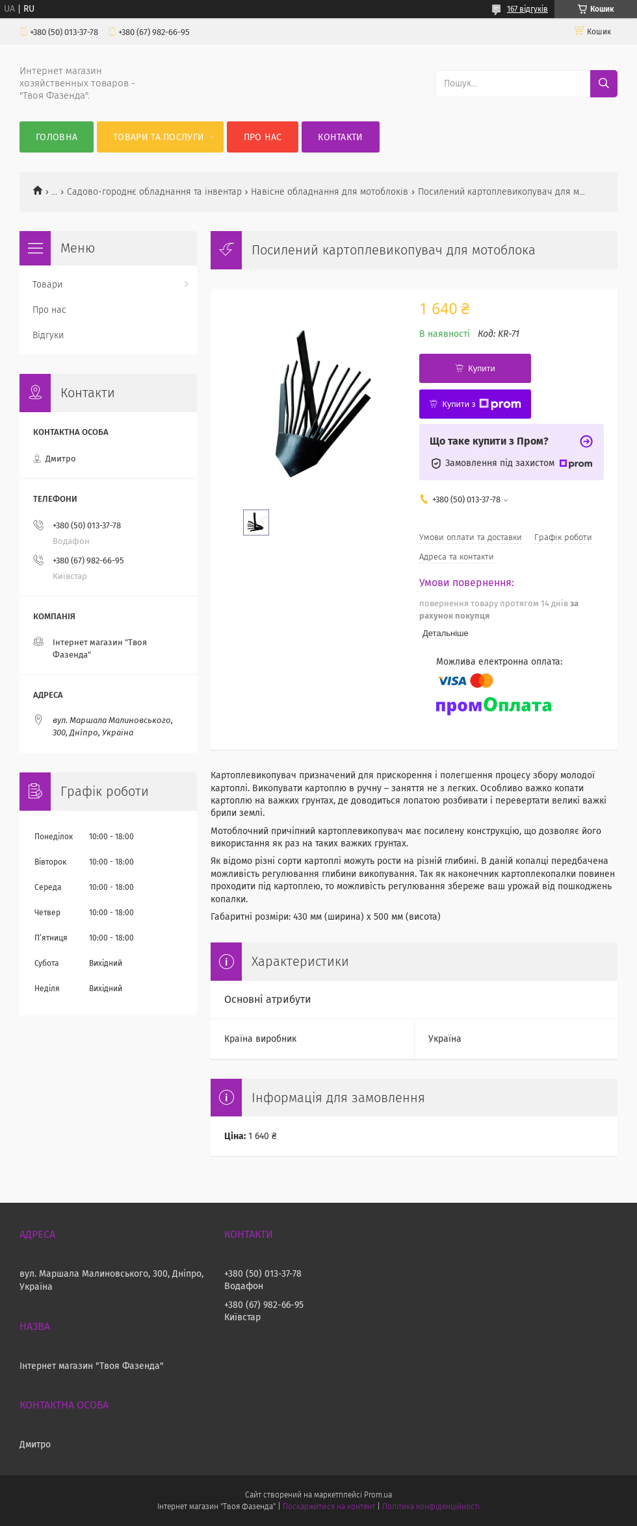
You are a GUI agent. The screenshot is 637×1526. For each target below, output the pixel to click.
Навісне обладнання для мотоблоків (329, 191)
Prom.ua (378, 1494)
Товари (47, 284)
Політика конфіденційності (431, 1506)
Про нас (263, 137)
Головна (56, 137)
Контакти (340, 137)
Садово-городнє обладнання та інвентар (154, 191)
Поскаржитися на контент (328, 1506)
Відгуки (48, 335)
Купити (481, 368)
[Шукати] (604, 83)
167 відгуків (527, 9)
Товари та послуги (158, 137)
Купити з (481, 404)
